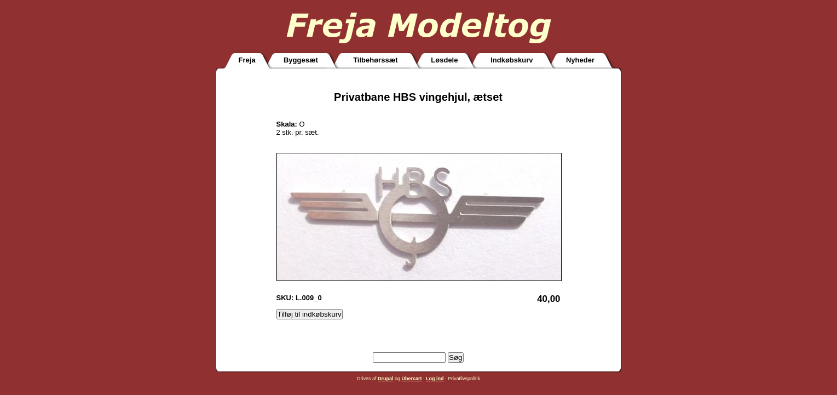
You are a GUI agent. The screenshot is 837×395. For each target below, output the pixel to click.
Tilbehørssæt (375, 60)
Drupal (386, 378)
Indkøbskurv (511, 60)
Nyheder (580, 60)
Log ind (435, 378)
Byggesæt (301, 60)
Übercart (412, 378)
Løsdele (444, 60)
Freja (247, 60)
